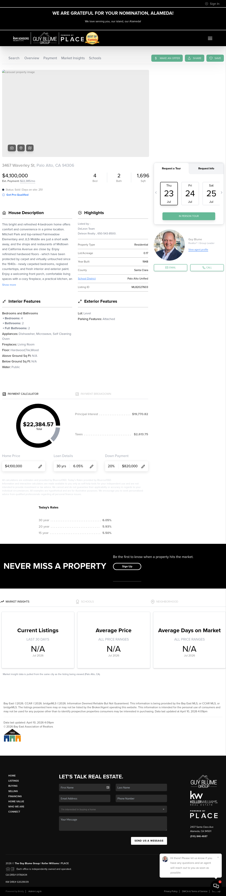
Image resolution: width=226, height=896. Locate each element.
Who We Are (16, 806)
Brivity (21, 891)
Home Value (16, 801)
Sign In (212, 3)
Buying (12, 785)
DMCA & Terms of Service (194, 891)
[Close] (218, 857)
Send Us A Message (149, 840)
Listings (13, 780)
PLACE (65, 863)
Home (12, 775)
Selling (13, 791)
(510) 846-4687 (198, 836)
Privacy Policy (170, 891)
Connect (14, 811)
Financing (15, 796)
